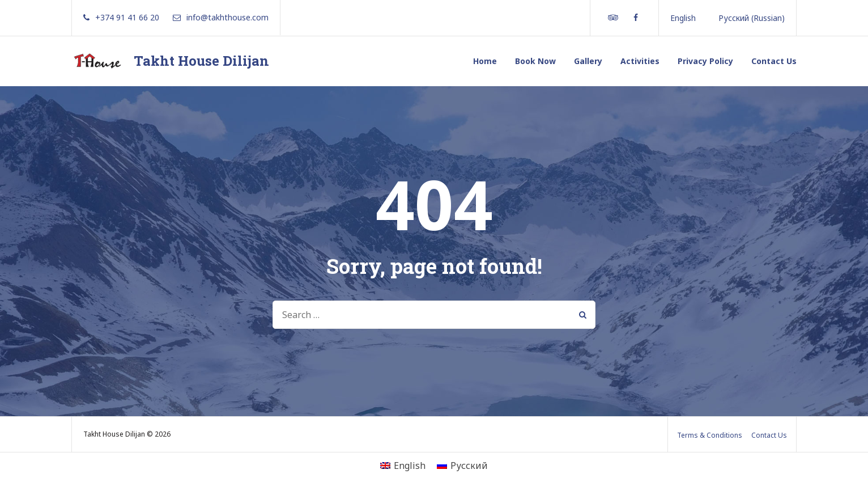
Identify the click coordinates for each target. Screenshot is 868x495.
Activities (639, 61)
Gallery (588, 61)
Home (485, 61)
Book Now (535, 61)
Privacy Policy (705, 61)
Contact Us (774, 61)
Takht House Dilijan (201, 61)
